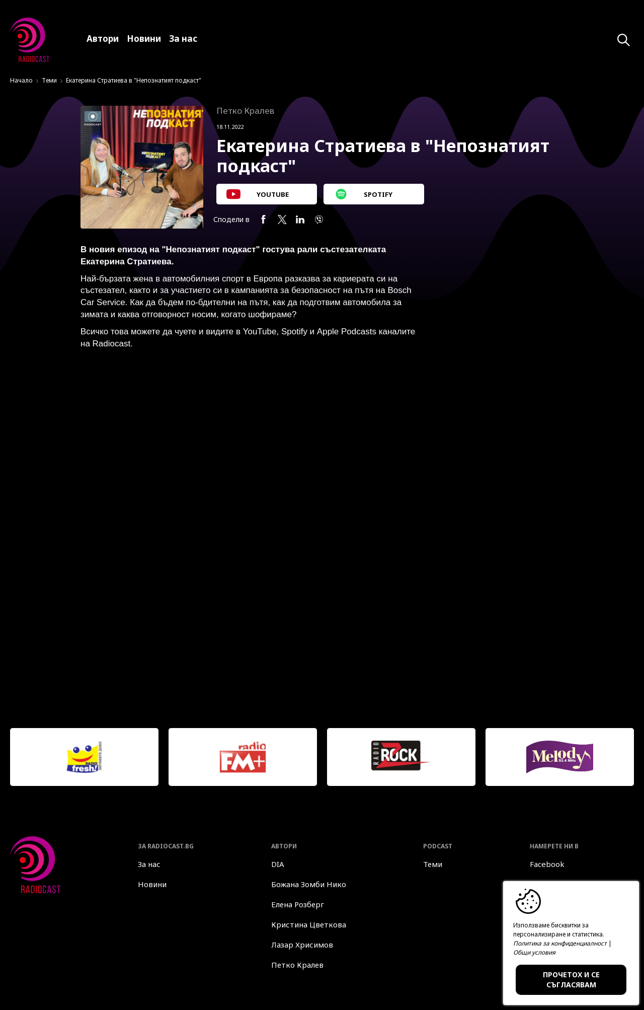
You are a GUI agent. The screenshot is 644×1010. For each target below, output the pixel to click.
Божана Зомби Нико (308, 884)
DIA (277, 864)
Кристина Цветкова (308, 924)
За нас (149, 864)
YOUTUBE (257, 194)
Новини (152, 884)
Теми (49, 80)
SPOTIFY (363, 194)
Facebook (547, 864)
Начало (21, 80)
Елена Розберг (297, 904)
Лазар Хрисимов (302, 945)
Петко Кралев (297, 965)
